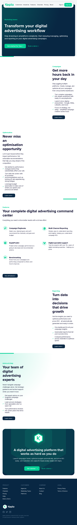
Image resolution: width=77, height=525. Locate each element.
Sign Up (68, 5)
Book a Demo (7, 499)
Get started (31, 468)
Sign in (61, 5)
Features (33, 5)
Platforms (24, 493)
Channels (40, 5)
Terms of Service (62, 491)
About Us (42, 488)
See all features (10, 276)
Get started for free (14, 46)
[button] (19, 4)
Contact (41, 491)
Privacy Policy (61, 488)
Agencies (23, 488)
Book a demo (32, 46)
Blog (40, 493)
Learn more (58, 117)
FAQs (4, 496)
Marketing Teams (26, 491)
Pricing (46, 5)
